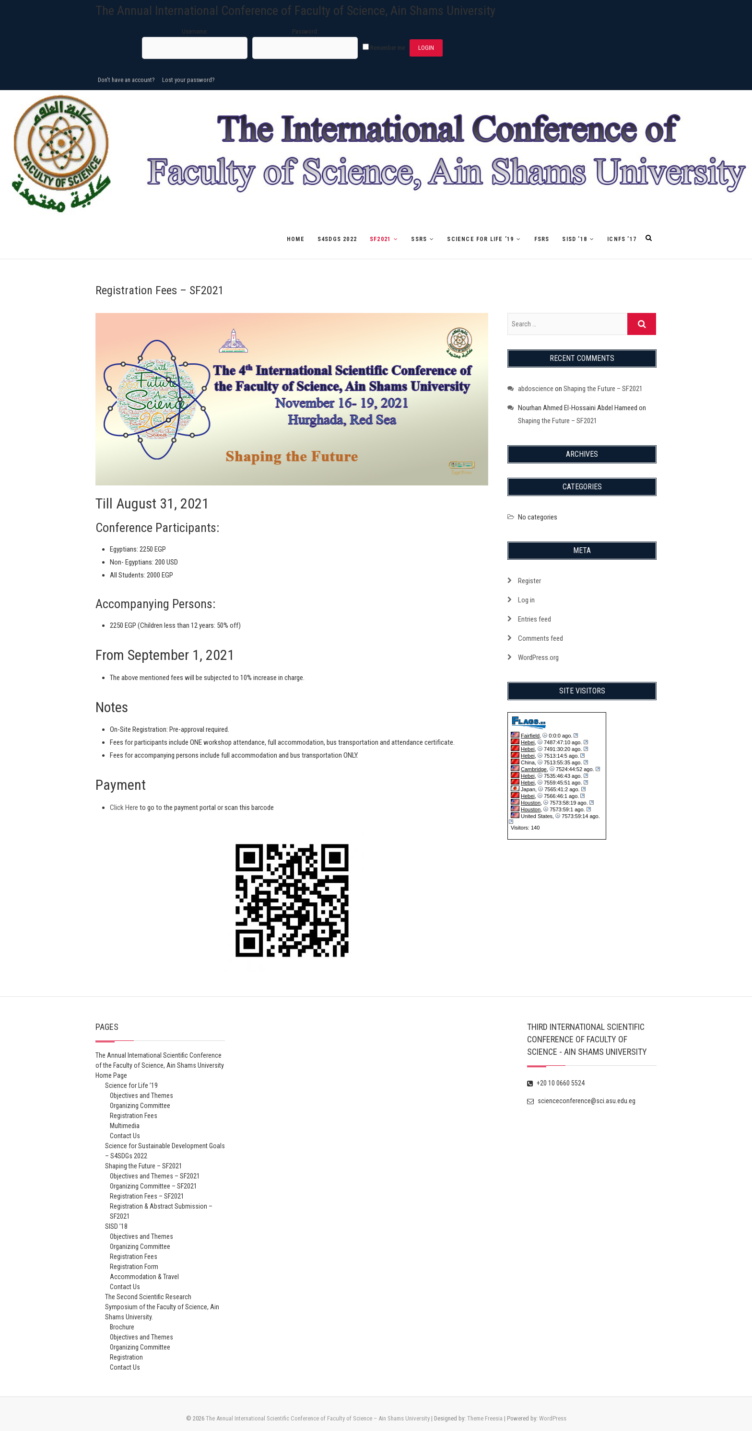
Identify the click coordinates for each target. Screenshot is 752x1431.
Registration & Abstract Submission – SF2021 (161, 1211)
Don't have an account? (126, 79)
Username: (195, 31)
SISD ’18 (574, 239)
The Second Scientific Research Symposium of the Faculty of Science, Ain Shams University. (162, 1307)
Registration (126, 1357)
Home (296, 239)
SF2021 (380, 239)
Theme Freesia (485, 1418)
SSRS (419, 239)
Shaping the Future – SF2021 (603, 388)
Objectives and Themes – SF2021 (155, 1176)
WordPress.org (538, 657)
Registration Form (134, 1266)
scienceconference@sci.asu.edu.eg (581, 1101)
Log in (526, 600)
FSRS (542, 239)
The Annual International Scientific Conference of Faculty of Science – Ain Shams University (318, 1418)
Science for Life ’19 (480, 239)
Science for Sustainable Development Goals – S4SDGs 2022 (165, 1151)
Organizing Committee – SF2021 (153, 1186)
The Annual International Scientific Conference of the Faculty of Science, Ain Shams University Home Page (159, 1065)
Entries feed (534, 619)
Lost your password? (188, 79)
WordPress (552, 1418)
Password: (305, 31)
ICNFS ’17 (621, 239)
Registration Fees (133, 1115)
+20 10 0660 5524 (556, 1083)
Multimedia (125, 1126)
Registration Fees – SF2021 (147, 1196)
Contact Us (125, 1136)
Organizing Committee (140, 1105)
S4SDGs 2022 (337, 239)
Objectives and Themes (141, 1095)
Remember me (387, 47)
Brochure (122, 1327)
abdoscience (535, 388)
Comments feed (540, 638)
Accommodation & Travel (144, 1277)
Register (529, 581)
